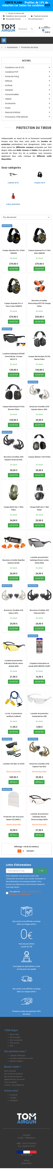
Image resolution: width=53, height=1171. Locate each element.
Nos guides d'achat (12, 19)
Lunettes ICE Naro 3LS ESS (13, 764)
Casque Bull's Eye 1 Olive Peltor (13, 508)
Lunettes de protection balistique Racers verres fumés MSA (39, 560)
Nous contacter (10, 1071)
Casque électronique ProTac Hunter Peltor (39, 357)
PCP (48, 5)
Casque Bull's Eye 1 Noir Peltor (39, 508)
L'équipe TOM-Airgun (18, 1056)
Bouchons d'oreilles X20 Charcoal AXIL (39, 611)
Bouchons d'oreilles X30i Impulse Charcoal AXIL (13, 458)
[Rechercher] (26, 29)
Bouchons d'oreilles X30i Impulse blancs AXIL (39, 408)
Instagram (14, 1100)
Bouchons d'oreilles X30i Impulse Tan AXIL (39, 765)
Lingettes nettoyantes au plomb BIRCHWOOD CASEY (39, 664)
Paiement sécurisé (39, 16)
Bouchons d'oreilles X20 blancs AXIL (13, 611)
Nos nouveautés (16, 1040)
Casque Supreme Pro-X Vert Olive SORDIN (39, 251)
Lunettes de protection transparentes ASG (39, 715)
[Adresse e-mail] (19, 870)
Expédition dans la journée (14, 16)
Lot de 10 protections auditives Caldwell (13, 715)
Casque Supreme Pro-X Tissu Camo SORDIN (13, 304)
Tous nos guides (10, 1082)
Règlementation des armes (14, 1079)
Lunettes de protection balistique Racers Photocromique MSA (39, 817)
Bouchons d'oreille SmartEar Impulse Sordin (14, 561)
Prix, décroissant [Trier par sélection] (9, 217)
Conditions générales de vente (21, 1058)
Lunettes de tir (13, 183)
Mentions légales (16, 1061)
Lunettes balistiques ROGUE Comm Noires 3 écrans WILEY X (14, 356)
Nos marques (15, 1037)
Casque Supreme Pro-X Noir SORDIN (14, 251)
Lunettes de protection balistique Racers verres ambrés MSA (13, 663)
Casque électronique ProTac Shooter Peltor (14, 408)
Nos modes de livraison (13, 1077)
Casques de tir (39, 183)
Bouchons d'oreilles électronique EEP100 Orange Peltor (39, 303)
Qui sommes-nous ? (34, 19)
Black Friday (14, 1034)
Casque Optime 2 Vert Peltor (39, 457)
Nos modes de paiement (13, 1074)
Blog (11, 1046)
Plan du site (14, 1043)
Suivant (31, 851)
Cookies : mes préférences (14, 1085)
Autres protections (13, 204)
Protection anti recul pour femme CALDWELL (14, 818)
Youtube (13, 1098)
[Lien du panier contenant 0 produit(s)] (46, 32)
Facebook (13, 1095)
